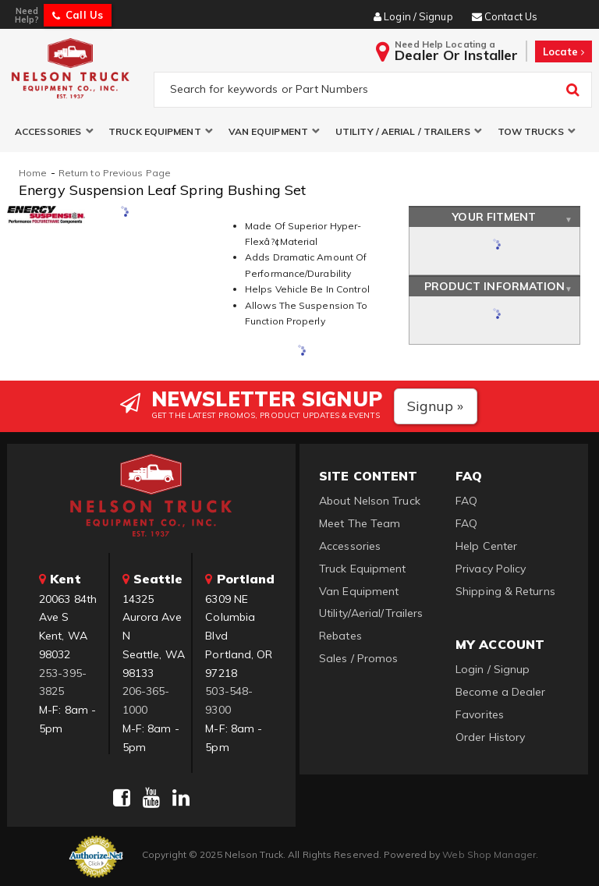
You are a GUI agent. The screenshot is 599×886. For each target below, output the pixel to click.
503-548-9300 (229, 700)
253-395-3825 (63, 682)
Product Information (494, 286)
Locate (563, 51)
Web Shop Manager (489, 854)
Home (33, 173)
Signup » (435, 406)
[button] (54, 131)
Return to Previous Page (114, 173)
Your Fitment (494, 217)
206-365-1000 (146, 700)
